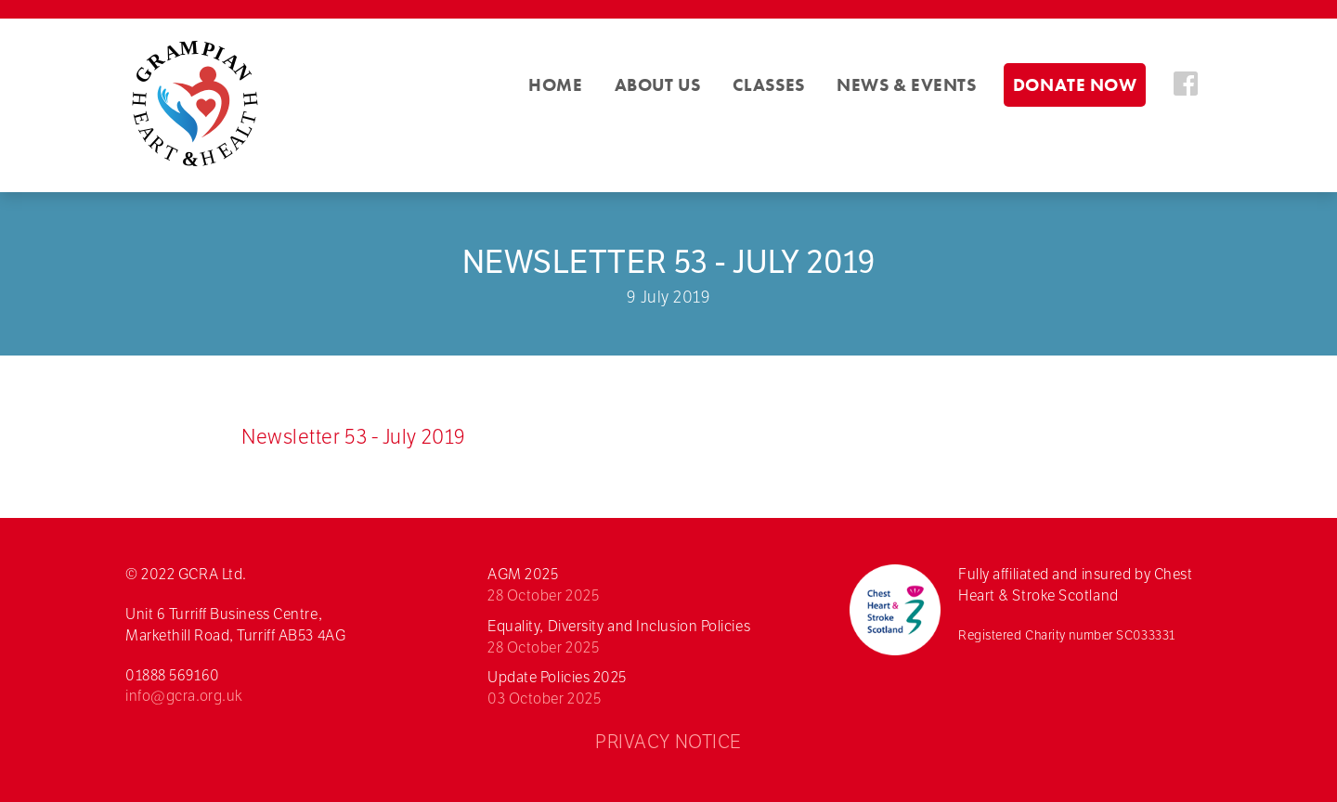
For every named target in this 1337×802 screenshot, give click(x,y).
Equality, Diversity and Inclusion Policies (659, 637)
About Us (657, 85)
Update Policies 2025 (659, 688)
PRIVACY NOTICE (668, 742)
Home (555, 85)
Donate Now (1075, 85)
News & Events (906, 85)
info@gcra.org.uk (184, 695)
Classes (769, 85)
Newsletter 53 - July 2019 (353, 436)
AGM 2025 (659, 585)
